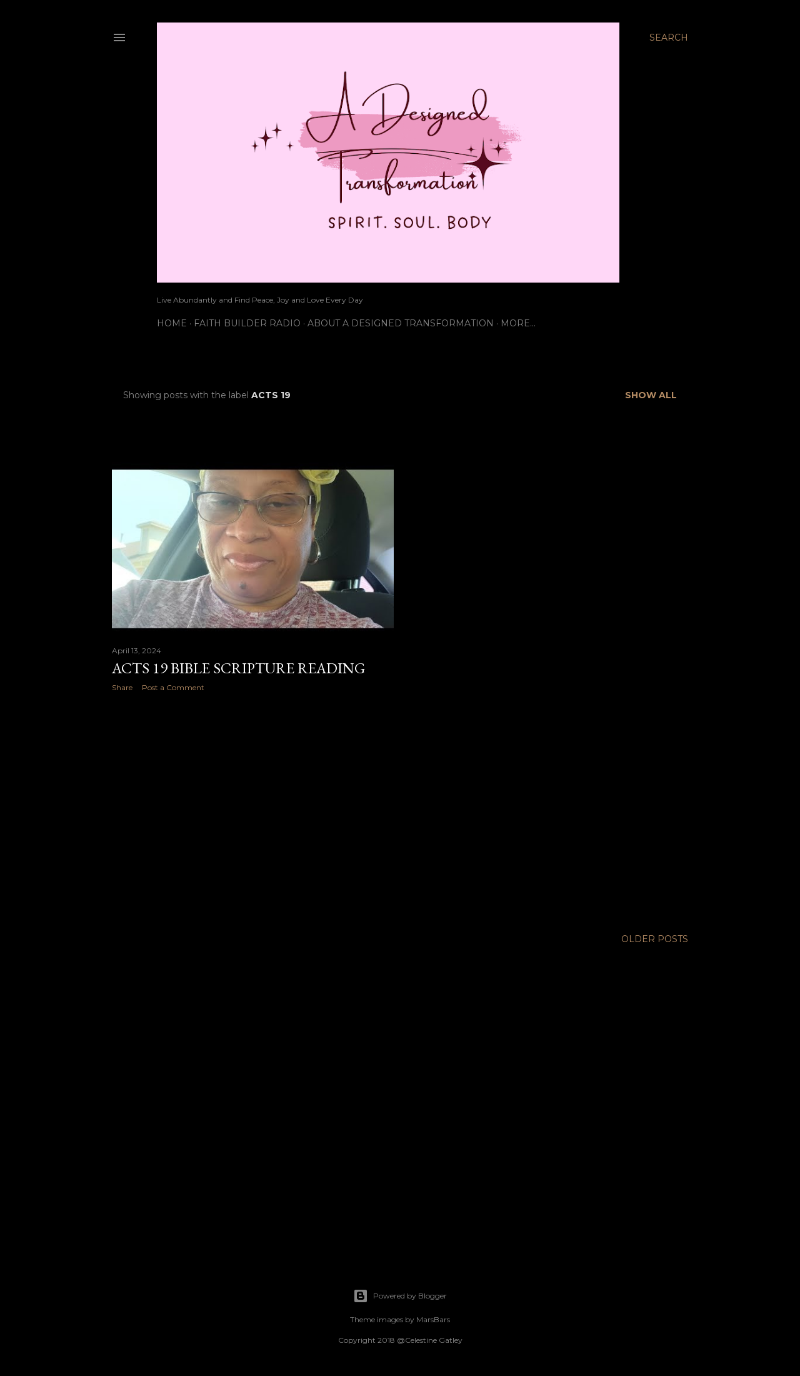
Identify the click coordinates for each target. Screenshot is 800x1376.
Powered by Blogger (400, 1295)
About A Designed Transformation (401, 323)
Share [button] (122, 687)
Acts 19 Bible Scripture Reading (238, 668)
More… (518, 323)
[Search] (668, 38)
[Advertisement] (253, 810)
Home (172, 323)
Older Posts (654, 939)
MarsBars (433, 1319)
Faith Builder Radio (247, 323)
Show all (651, 395)
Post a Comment (173, 687)
